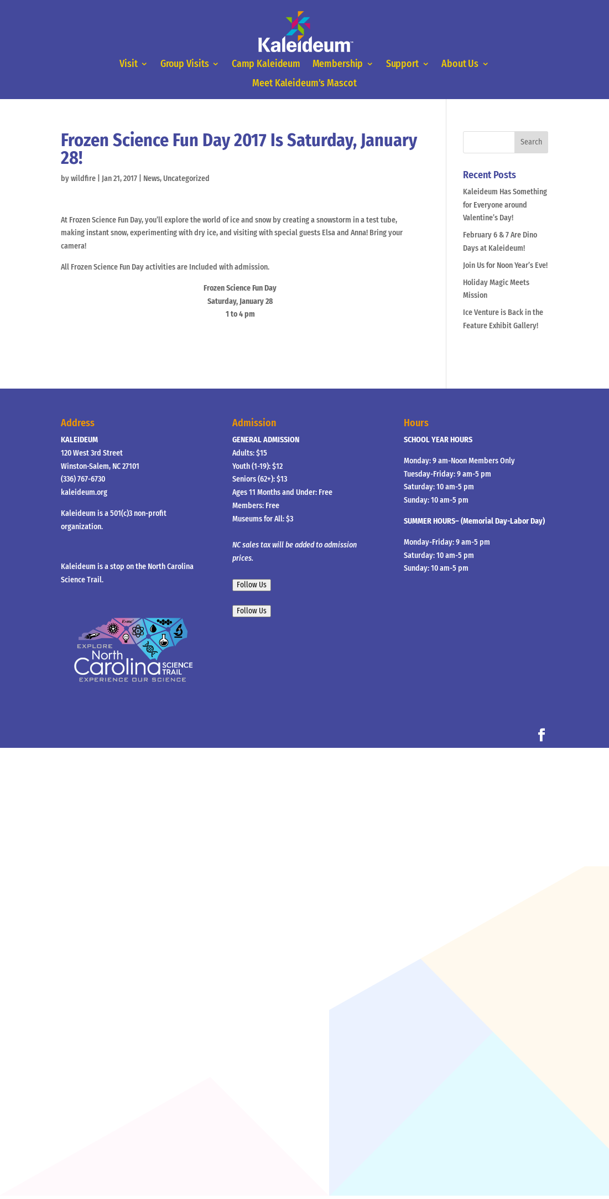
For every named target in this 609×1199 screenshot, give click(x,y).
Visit (129, 64)
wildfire (83, 178)
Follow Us (252, 585)
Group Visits (185, 64)
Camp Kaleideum (266, 64)
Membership (338, 64)
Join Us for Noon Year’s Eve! (505, 265)
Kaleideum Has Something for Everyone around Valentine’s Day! (505, 205)
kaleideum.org (84, 492)
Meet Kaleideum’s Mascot (304, 84)
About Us (459, 64)
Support (402, 64)
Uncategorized (186, 178)
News (151, 178)
